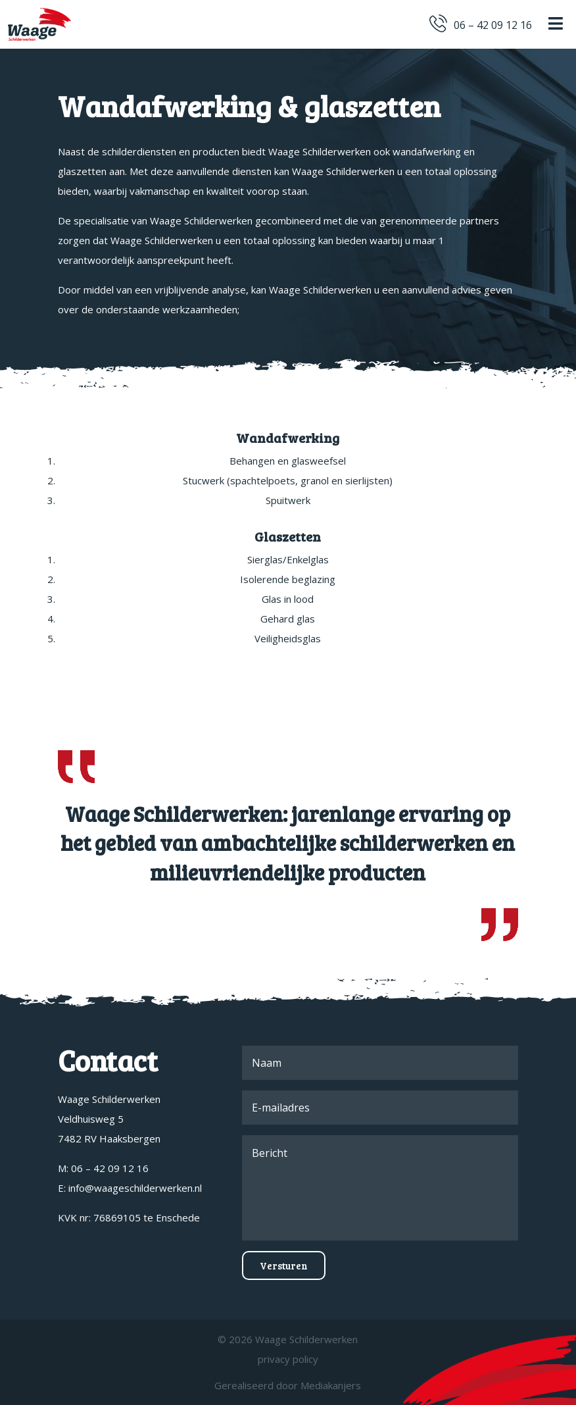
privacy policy (288, 1359)
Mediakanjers (330, 1385)
